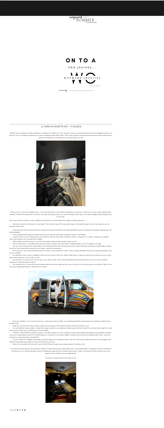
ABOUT (21, 13)
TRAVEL (22, 8)
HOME (21, 3)
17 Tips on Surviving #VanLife (61, 126)
